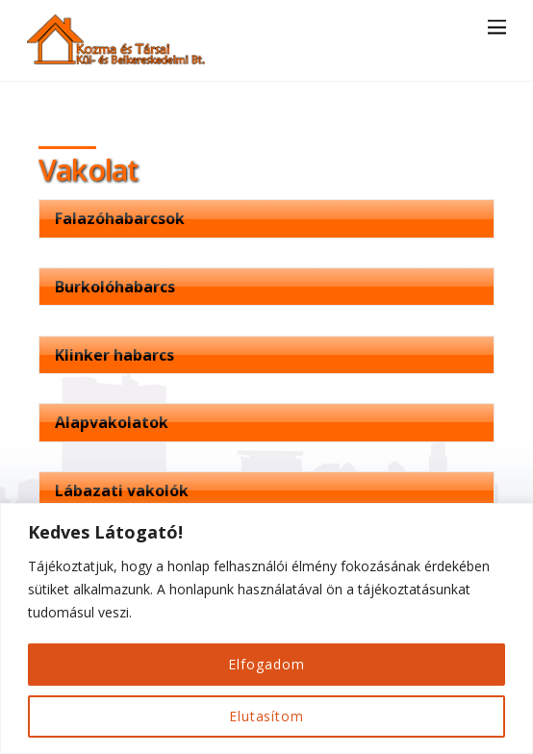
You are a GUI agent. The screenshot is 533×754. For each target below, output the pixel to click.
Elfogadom (266, 664)
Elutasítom (266, 716)
